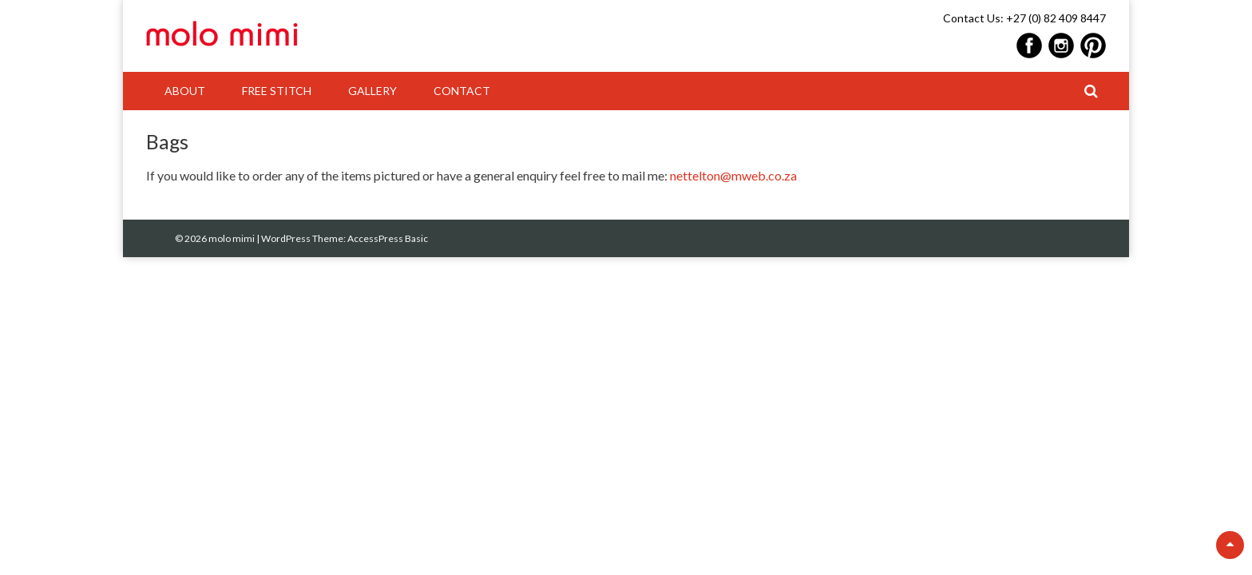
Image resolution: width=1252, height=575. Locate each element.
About (184, 90)
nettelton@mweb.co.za (733, 175)
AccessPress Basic (387, 238)
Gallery (372, 90)
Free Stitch (276, 90)
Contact (462, 90)
